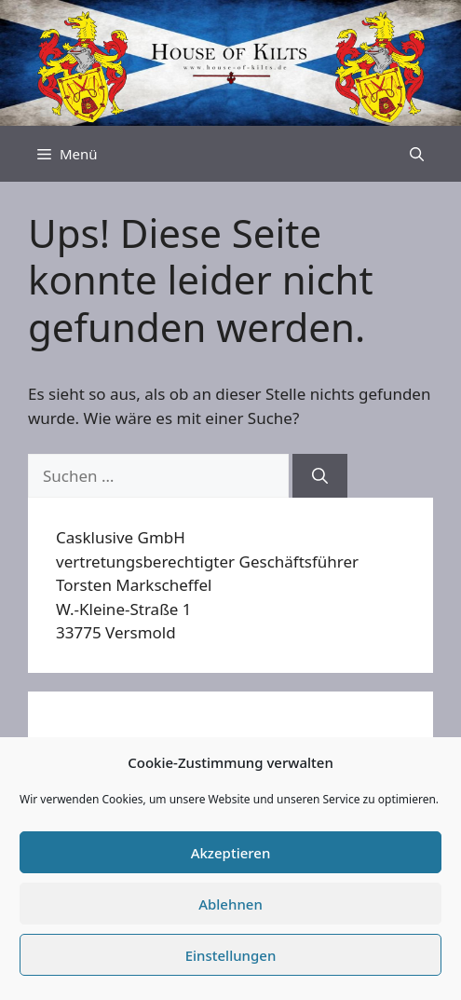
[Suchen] (319, 476)
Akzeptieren (231, 852)
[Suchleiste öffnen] (416, 154)
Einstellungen (231, 955)
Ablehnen (230, 904)
